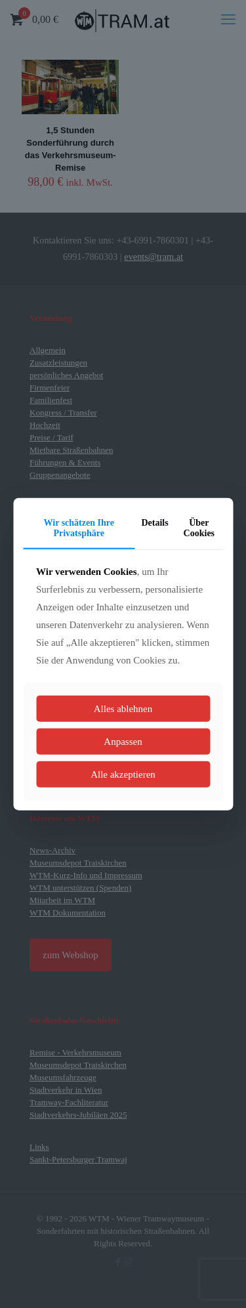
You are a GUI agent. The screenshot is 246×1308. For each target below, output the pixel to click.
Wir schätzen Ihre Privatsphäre (79, 527)
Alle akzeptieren (123, 774)
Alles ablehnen (123, 709)
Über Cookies (199, 527)
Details (154, 522)
